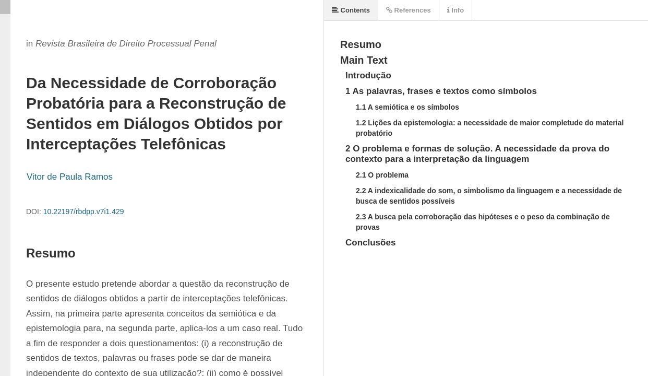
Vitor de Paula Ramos (70, 177)
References (408, 10)
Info (455, 10)
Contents (351, 10)
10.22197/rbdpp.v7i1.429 (83, 211)
